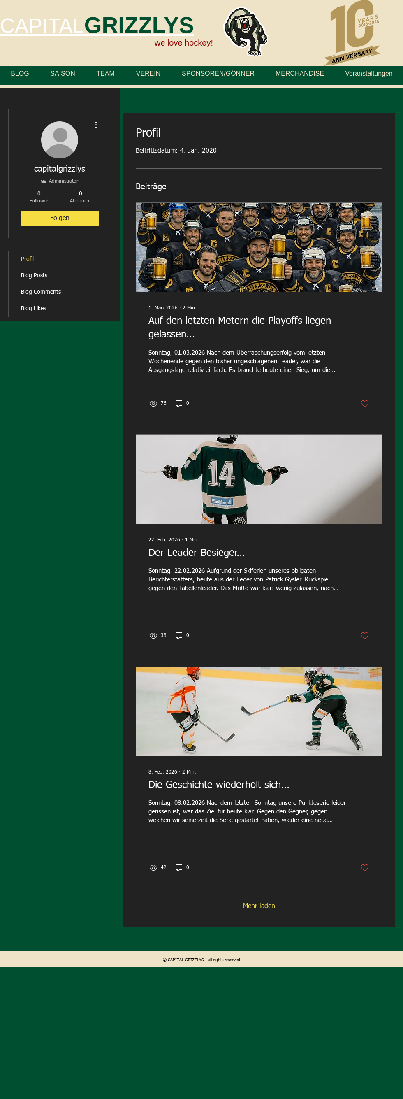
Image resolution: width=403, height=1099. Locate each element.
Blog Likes (33, 308)
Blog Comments (41, 292)
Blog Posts (34, 276)
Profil (27, 259)
